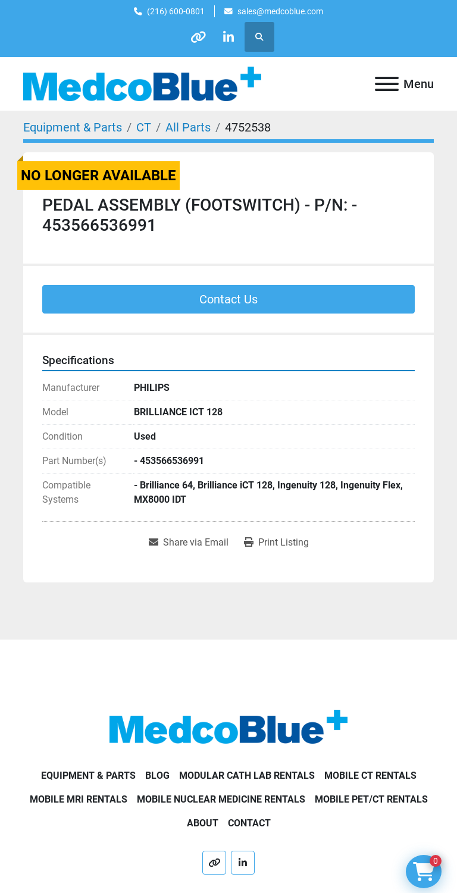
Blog (157, 775)
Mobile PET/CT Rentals (371, 799)
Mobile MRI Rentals (78, 799)
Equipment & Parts (88, 775)
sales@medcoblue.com (280, 11)
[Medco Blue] (228, 726)
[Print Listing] (276, 542)
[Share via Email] (188, 542)
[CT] (143, 127)
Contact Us (228, 299)
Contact (249, 823)
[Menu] (387, 84)
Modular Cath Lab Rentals (247, 775)
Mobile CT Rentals (370, 775)
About (202, 823)
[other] (198, 37)
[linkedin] (228, 37)
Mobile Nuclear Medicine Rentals (221, 799)
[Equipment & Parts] (72, 127)
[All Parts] (188, 127)
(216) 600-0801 (176, 11)
